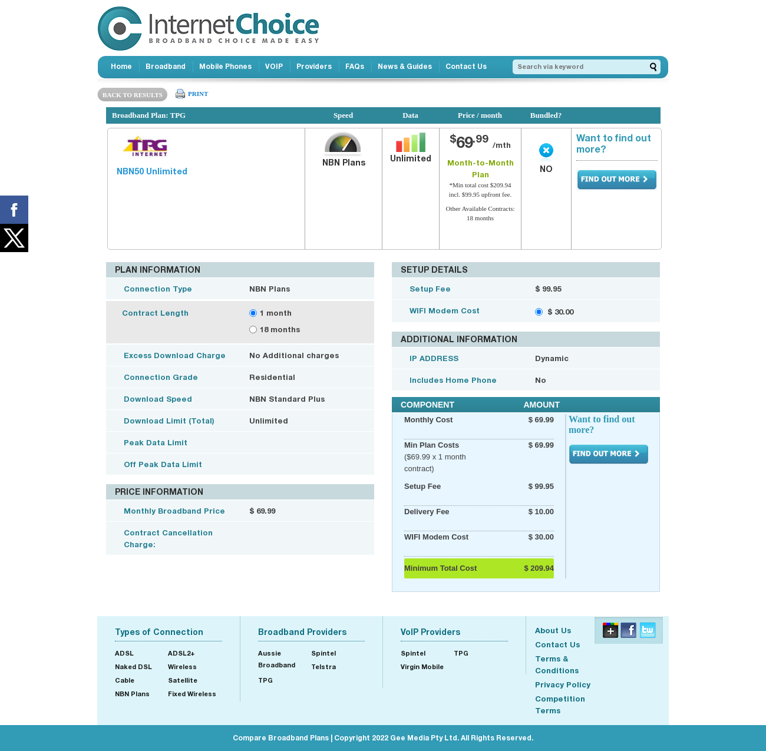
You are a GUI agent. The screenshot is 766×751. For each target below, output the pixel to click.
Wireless (182, 666)
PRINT (198, 93)
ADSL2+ (181, 653)
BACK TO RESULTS (133, 94)
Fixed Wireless (192, 693)
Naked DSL (133, 666)
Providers (314, 66)
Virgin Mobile (422, 666)
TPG (265, 680)
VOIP (274, 66)
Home (121, 66)
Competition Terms (560, 704)
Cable (124, 680)
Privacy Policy (562, 684)
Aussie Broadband (276, 659)
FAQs (354, 66)
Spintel (323, 653)
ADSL (124, 653)
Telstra (323, 666)
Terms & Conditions (557, 664)
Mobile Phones (225, 66)
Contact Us (466, 66)
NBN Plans (132, 693)
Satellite (182, 680)
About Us (553, 630)
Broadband (166, 66)
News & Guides (405, 66)
